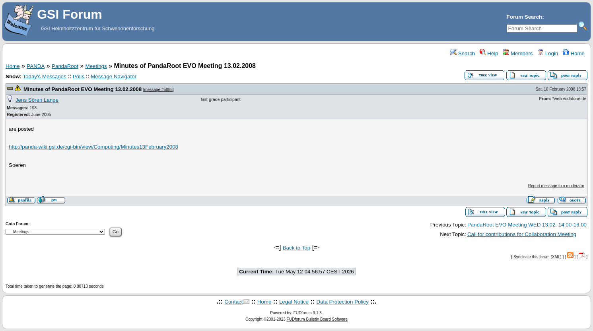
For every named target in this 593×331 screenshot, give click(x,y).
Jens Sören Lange (37, 100)
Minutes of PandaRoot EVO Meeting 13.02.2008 (82, 89)
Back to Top (296, 248)
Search (462, 53)
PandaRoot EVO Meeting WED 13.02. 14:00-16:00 (527, 225)
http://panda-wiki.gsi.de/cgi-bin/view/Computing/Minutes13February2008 (93, 147)
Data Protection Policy (343, 302)
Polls (78, 76)
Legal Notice (294, 302)
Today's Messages (44, 76)
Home (574, 53)
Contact (233, 302)
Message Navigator (113, 76)
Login (547, 53)
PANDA (36, 66)
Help (489, 53)
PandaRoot (65, 66)
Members (518, 53)
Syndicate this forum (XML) (537, 257)
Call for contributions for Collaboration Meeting (521, 234)
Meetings (96, 66)
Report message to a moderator (556, 186)
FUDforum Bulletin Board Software (317, 319)
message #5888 (158, 89)
